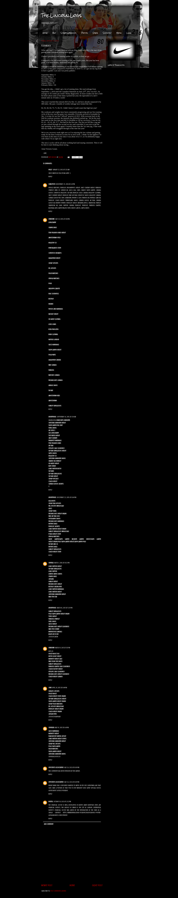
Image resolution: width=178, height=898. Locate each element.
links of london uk (61, 190)
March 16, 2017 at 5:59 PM (64, 608)
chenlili (51, 563)
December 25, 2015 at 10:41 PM (66, 497)
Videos (95, 33)
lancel (78, 208)
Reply (50, 177)
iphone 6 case (77, 198)
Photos (84, 33)
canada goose (84, 200)
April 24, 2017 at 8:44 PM (59, 688)
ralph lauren (91, 190)
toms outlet (71, 208)
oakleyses (52, 184)
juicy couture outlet (88, 188)
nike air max (73, 195)
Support (107, 33)
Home (45, 33)
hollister (64, 193)
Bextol (50, 802)
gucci (71, 190)
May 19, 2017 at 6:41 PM (62, 728)
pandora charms (95, 205)
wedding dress (83, 203)
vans (78, 190)
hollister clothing (95, 193)
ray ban (69, 193)
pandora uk (85, 198)
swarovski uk (53, 205)
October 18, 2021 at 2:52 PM (62, 802)
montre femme (61, 203)
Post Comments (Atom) (58, 891)
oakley (83, 190)
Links (128, 33)
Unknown (51, 219)
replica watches (53, 188)
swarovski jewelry (94, 203)
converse (57, 193)
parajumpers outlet (73, 188)
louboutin (68, 198)
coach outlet (59, 200)
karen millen (62, 208)
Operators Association (55, 767)
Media (118, 33)
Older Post (97, 885)
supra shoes (85, 208)
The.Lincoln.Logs (61, 15)
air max (92, 200)
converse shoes (83, 195)
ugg (74, 190)
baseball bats (53, 208)
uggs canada (83, 193)
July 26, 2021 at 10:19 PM (71, 767)
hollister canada (95, 195)
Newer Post (46, 885)
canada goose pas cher (56, 198)
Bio (54, 33)
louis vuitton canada (66, 205)
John (50, 688)
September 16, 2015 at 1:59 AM (66, 417)
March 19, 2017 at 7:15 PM (62, 648)
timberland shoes (71, 200)
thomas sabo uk (95, 198)
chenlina (51, 728)
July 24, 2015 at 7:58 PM (62, 219)
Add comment (48, 824)
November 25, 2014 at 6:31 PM (65, 184)
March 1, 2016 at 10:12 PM (61, 563)
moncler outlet (71, 203)
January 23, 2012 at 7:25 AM (61, 170)
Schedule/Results (68, 33)
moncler (63, 188)
